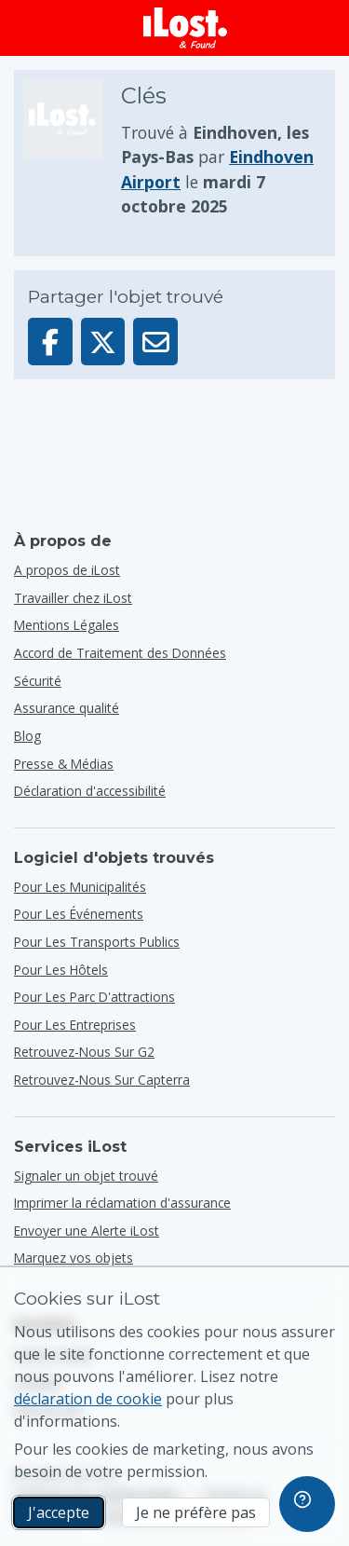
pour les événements (78, 914)
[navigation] (307, 1504)
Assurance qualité (66, 708)
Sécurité (37, 681)
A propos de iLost (67, 570)
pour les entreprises (75, 1024)
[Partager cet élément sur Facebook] (50, 341)
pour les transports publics (97, 942)
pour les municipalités (80, 887)
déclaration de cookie (88, 1399)
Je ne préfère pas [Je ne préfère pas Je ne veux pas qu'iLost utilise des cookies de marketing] (196, 1512)
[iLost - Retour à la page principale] (185, 27)
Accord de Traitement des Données (120, 653)
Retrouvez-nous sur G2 (84, 1051)
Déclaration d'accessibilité (90, 791)
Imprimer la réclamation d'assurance (122, 1202)
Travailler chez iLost (73, 598)
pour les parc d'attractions (94, 997)
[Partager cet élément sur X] (103, 341)
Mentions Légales (66, 625)
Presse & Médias (64, 764)
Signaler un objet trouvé (86, 1175)
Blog (27, 736)
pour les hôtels (61, 969)
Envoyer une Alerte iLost (86, 1230)
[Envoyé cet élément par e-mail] (155, 341)
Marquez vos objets (73, 1257)
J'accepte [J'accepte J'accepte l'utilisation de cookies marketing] (58, 1512)
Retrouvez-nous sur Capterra (102, 1079)
